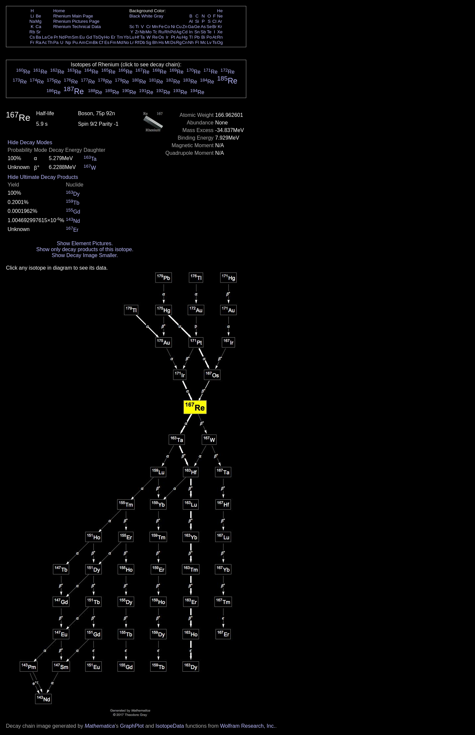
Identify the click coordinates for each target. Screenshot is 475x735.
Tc (155, 31)
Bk (95, 42)
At (214, 37)
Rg (179, 42)
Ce (50, 37)
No (126, 42)
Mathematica (100, 726)
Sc (132, 26)
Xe (219, 31)
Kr (220, 26)
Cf (101, 42)
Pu (75, 42)
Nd (62, 37)
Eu (82, 37)
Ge (197, 26)
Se (209, 26)
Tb (95, 37)
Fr (32, 42)
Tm (120, 37)
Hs (161, 42)
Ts (214, 42)
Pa (55, 42)
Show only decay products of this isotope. (84, 249)
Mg (38, 21)
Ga (191, 26)
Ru (161, 31)
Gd (89, 37)
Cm (89, 42)
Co (167, 26)
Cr (148, 26)
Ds (173, 42)
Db (142, 42)
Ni (173, 26)
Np (68, 42)
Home (59, 10)
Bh (154, 42)
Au (178, 37)
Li (32, 16)
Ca (38, 26)
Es (107, 42)
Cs (32, 37)
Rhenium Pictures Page (76, 21)
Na (32, 21)
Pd (173, 31)
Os (161, 37)
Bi (203, 37)
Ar (220, 21)
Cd (184, 31)
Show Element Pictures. (85, 243)
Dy (101, 37)
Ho (107, 37)
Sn (197, 31)
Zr (137, 31)
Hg (184, 37)
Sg (148, 42)
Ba (38, 37)
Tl (191, 37)
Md (120, 42)
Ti (137, 26)
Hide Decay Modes (30, 142)
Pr (56, 37)
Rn (220, 37)
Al (191, 21)
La (44, 37)
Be (38, 16)
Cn (184, 42)
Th (50, 42)
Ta (142, 37)
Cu (179, 26)
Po (209, 37)
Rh (167, 31)
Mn (155, 26)
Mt (167, 42)
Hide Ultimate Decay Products (43, 177)
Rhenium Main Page (73, 16)
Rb (32, 31)
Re (155, 37)
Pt (173, 37)
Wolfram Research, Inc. (247, 726)
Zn (184, 26)
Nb (142, 31)
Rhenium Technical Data (77, 26)
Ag (178, 31)
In (191, 31)
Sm (75, 37)
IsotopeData (169, 726)
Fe (161, 26)
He (220, 10)
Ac (44, 42)
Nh (191, 42)
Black (134, 16)
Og (220, 42)
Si (197, 21)
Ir (167, 37)
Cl (214, 21)
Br (214, 26)
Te (209, 31)
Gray (158, 16)
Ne (220, 16)
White (147, 16)
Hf (137, 37)
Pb (197, 37)
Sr (38, 31)
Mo (149, 31)
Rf (137, 42)
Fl (197, 42)
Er (113, 37)
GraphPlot (132, 726)
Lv (209, 42)
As (203, 26)
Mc (203, 42)
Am (82, 42)
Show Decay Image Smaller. (84, 255)
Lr (132, 42)
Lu (131, 37)
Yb (126, 37)
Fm (113, 42)
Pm (68, 37)
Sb (203, 31)
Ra (38, 42)
